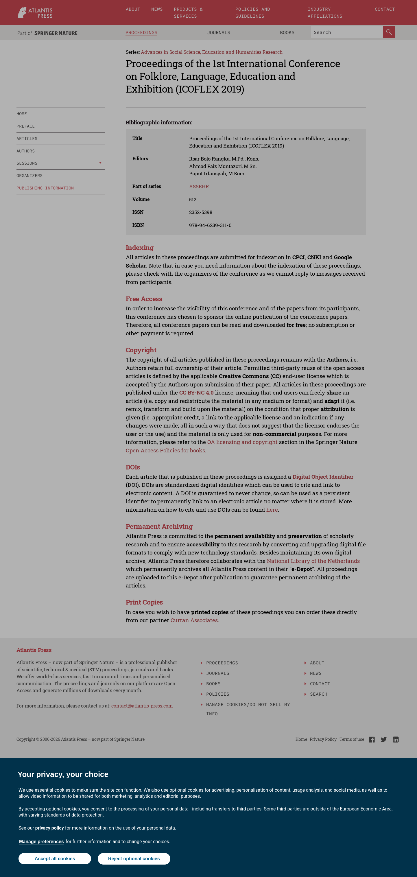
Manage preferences (41, 841)
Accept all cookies (54, 858)
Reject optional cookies (134, 858)
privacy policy (49, 828)
